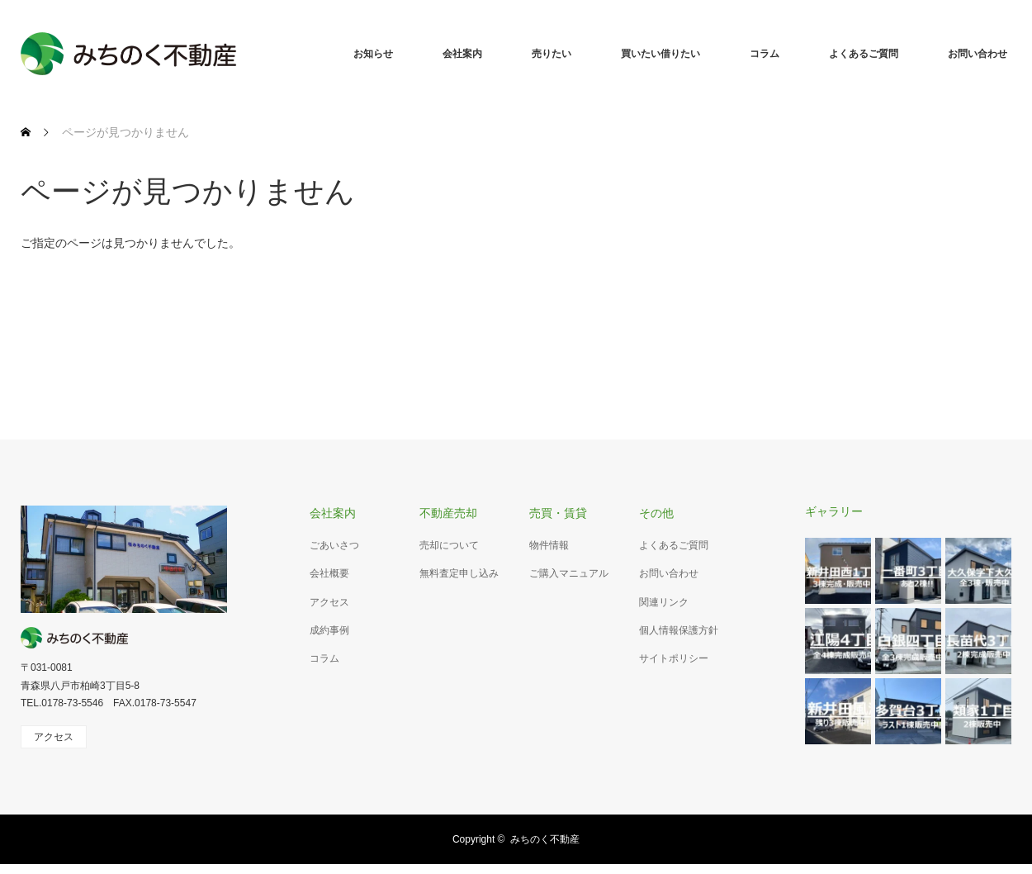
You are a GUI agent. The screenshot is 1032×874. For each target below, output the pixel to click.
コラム (764, 53)
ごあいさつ (334, 545)
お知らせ (373, 53)
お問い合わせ (977, 53)
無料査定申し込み (459, 573)
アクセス (329, 602)
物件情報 (549, 545)
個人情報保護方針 (678, 630)
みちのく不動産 (545, 839)
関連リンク (664, 602)
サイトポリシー (673, 658)
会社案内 (462, 53)
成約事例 (329, 630)
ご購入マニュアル (568, 573)
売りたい (551, 53)
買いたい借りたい (660, 53)
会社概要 (329, 573)
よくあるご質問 (863, 53)
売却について (449, 545)
